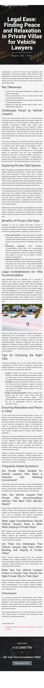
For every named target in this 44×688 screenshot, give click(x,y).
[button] (23, 11)
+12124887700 (22, 647)
